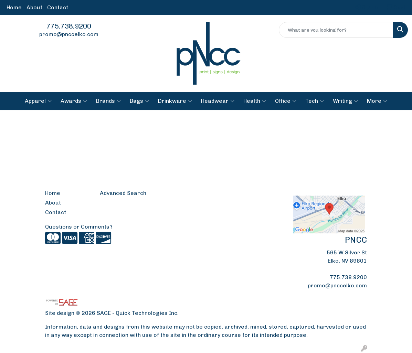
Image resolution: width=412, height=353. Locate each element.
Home (14, 7)
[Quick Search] (336, 30)
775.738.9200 (68, 26)
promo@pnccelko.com (68, 34)
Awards (74, 101)
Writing (345, 101)
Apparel (38, 101)
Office (285, 101)
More (377, 101)
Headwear (217, 101)
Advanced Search (123, 193)
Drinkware (175, 101)
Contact (57, 7)
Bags (139, 101)
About (34, 7)
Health (254, 101)
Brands (108, 101)
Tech (314, 101)
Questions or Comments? (79, 226)
